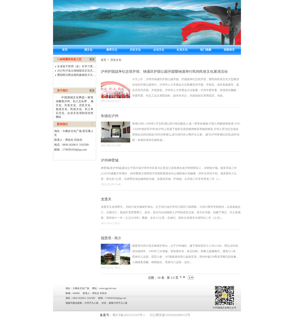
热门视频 (205, 49)
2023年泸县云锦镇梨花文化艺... (76, 70)
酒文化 (88, 49)
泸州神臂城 (109, 160)
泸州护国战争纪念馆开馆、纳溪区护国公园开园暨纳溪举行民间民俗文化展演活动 (164, 71)
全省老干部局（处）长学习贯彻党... (76, 66)
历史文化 (135, 49)
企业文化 (158, 49)
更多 (92, 59)
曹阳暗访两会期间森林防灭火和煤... (76, 74)
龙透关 (106, 199)
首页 (65, 49)
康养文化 (111, 49)
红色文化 (182, 49)
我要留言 (229, 49)
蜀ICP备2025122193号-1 (128, 315)
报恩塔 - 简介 (111, 238)
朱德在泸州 (109, 116)
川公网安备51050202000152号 (170, 315)
